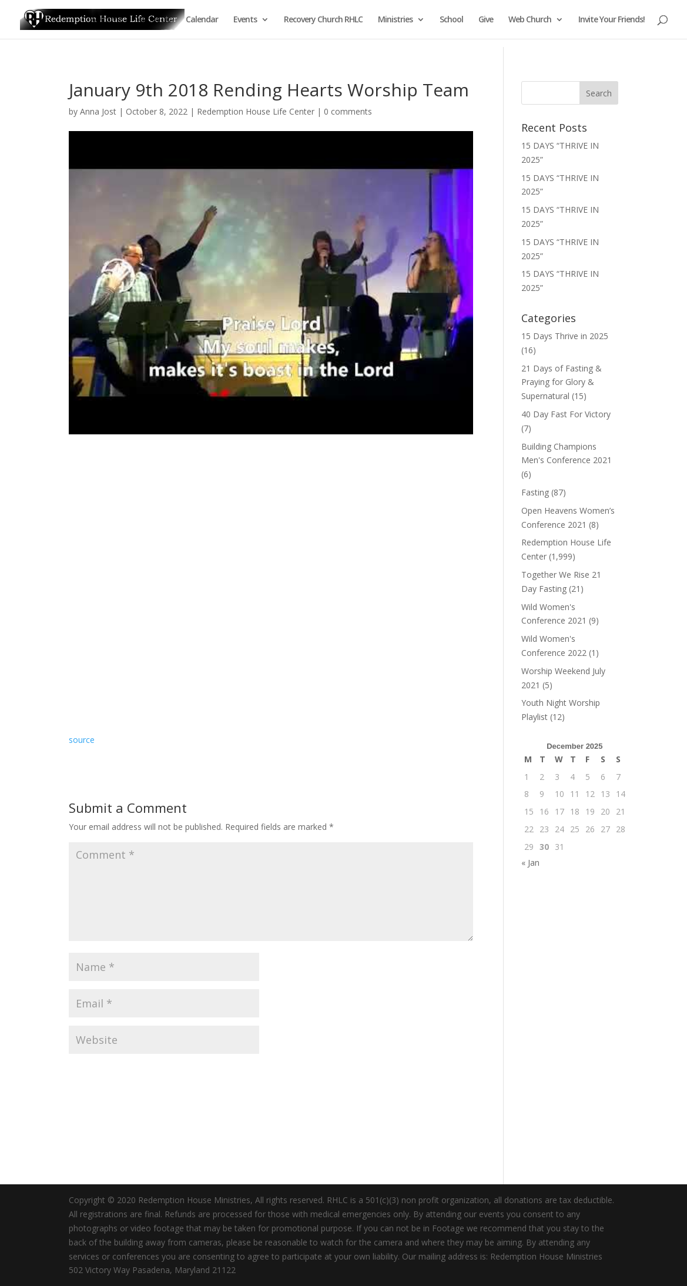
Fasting (535, 492)
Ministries (395, 20)
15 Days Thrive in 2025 (564, 335)
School (451, 20)
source (82, 739)
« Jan (530, 862)
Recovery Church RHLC (323, 20)
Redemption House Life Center (255, 111)
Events (245, 20)
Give (485, 20)
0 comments (348, 111)
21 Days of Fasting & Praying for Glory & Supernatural (561, 382)
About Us (154, 20)
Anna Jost (98, 111)
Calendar (202, 20)
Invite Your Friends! (611, 20)
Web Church (529, 20)
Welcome (105, 20)
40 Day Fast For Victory (566, 414)
